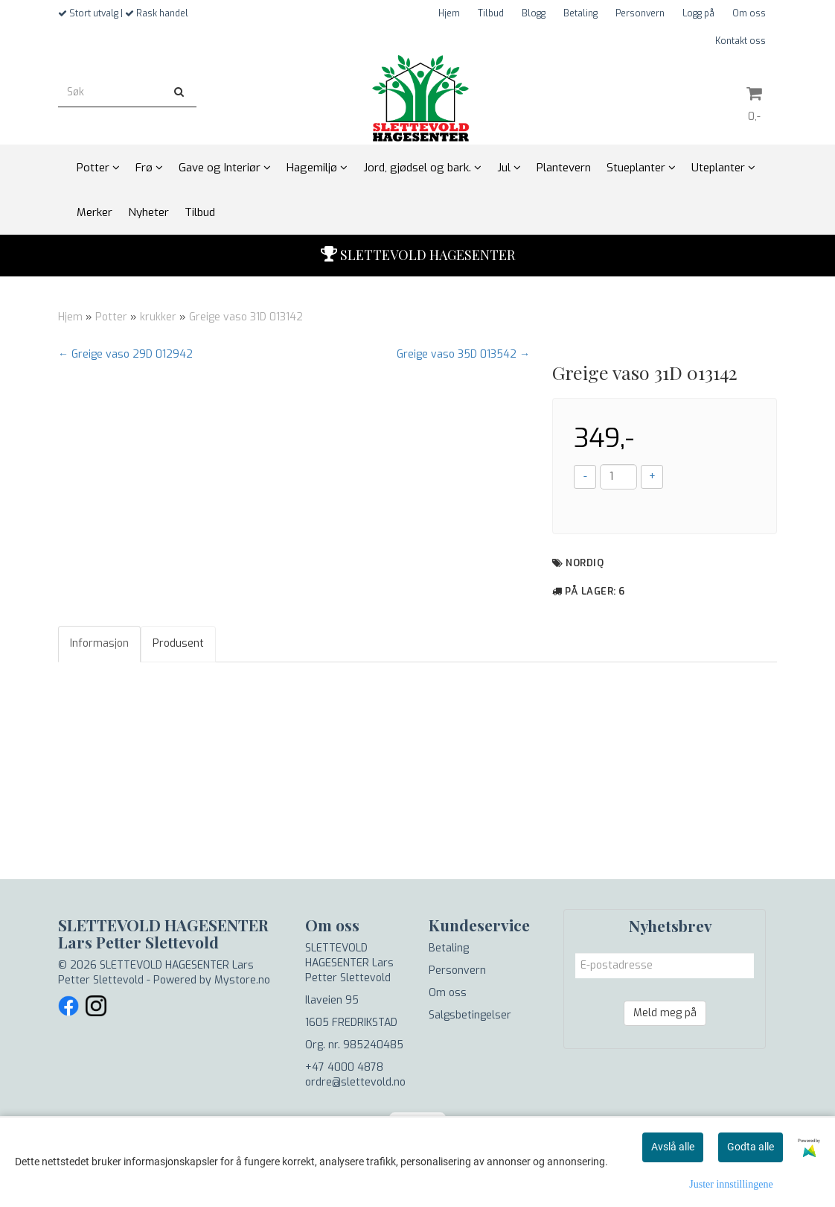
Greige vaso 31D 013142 (246, 317)
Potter (111, 317)
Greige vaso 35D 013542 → (463, 354)
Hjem (449, 13)
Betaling (580, 13)
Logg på (698, 13)
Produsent (178, 643)
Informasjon (99, 643)
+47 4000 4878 (344, 1067)
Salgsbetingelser (470, 1015)
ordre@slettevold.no (355, 1082)
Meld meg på (665, 1013)
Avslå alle (672, 1147)
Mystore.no (242, 980)
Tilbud (491, 13)
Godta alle (750, 1147)
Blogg (534, 13)
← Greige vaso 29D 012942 (125, 354)
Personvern (640, 13)
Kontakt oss (740, 41)
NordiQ (585, 563)
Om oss (749, 13)
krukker (158, 317)
